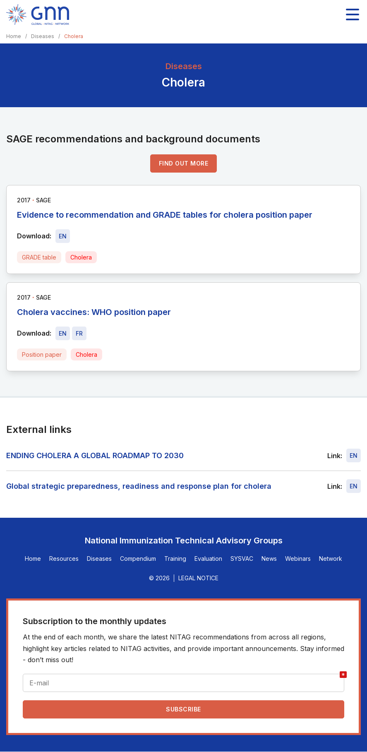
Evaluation (208, 558)
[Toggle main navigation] (352, 14)
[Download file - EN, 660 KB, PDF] (62, 333)
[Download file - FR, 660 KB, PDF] (79, 333)
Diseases (42, 36)
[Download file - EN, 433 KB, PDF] (62, 236)
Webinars (298, 558)
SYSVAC (241, 558)
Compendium (138, 558)
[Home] (37, 14)
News (269, 558)
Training (175, 558)
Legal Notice (198, 577)
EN (353, 455)
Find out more (184, 163)
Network (330, 558)
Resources (64, 558)
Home (13, 36)
